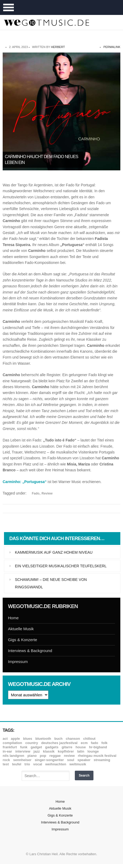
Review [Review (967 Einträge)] (69, 756)
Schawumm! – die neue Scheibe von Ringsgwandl (51, 583)
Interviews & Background (30, 650)
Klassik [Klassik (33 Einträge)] (49, 751)
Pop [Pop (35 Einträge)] (43, 756)
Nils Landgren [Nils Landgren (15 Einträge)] (13, 756)
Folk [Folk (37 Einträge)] (104, 743)
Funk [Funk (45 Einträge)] (23, 747)
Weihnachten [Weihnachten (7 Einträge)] (55, 764)
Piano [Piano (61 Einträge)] (32, 756)
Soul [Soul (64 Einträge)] (70, 760)
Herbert (58, 47)
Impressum (18, 661)
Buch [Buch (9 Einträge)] (58, 739)
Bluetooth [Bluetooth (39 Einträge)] (43, 739)
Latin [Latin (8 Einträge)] (80, 751)
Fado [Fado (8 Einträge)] (94, 743)
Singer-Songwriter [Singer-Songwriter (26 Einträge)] (49, 760)
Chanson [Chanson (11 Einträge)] (73, 739)
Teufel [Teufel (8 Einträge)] (16, 764)
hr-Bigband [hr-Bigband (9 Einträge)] (98, 747)
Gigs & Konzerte (22, 639)
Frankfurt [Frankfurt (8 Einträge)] (10, 747)
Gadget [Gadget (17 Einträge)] (36, 747)
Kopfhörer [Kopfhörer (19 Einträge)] (66, 751)
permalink (111, 47)
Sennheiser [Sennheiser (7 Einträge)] (22, 760)
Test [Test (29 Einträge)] (6, 764)
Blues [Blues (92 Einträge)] (27, 739)
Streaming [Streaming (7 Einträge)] (102, 760)
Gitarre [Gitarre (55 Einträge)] (66, 747)
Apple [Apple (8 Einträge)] (15, 739)
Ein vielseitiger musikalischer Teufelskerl (60, 566)
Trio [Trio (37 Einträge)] (27, 764)
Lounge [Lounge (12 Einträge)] (93, 751)
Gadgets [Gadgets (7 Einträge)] (52, 747)
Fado (36, 493)
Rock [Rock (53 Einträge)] (6, 760)
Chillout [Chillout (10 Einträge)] (89, 739)
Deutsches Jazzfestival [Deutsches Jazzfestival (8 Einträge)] (59, 743)
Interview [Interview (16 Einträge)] (22, 751)
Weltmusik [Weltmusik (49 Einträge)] (77, 764)
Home (13, 618)
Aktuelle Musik (21, 628)
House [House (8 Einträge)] (81, 747)
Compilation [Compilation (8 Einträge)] (12, 743)
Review (47, 493)
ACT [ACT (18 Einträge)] (5, 739)
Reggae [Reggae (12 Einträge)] (55, 756)
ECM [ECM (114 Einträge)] (84, 743)
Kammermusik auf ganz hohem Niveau (54, 552)
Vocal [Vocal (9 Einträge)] (37, 764)
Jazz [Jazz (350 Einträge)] (37, 751)
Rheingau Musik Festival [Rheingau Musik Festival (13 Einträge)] (97, 756)
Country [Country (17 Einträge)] (31, 743)
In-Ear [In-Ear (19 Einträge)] (7, 751)
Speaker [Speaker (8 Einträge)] (84, 760)
